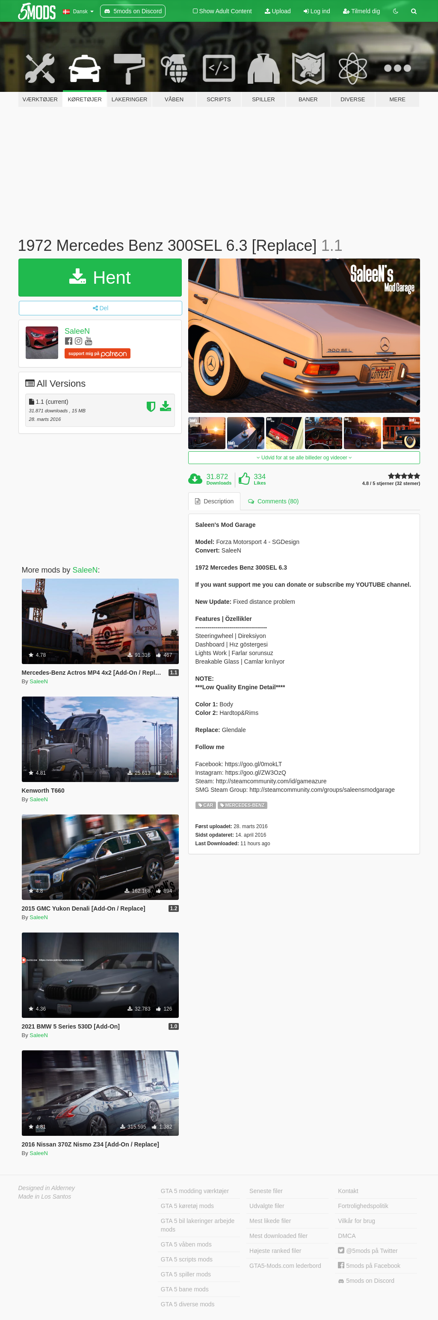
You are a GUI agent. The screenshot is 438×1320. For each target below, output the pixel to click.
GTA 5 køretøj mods (187, 1205)
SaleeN (77, 331)
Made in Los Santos (44, 1196)
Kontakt (348, 1191)
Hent (99, 278)
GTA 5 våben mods (186, 1244)
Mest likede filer (270, 1220)
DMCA (346, 1235)
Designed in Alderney (46, 1188)
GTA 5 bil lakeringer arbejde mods (198, 1225)
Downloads (219, 482)
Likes (260, 482)
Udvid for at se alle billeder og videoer (304, 458)
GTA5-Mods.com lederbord (285, 1265)
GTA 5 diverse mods (188, 1304)
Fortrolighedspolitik (363, 1205)
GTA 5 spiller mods (186, 1274)
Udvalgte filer (266, 1205)
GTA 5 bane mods (185, 1289)
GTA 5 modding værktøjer (195, 1191)
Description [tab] (214, 501)
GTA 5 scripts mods (187, 1259)
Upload (278, 11)
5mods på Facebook (369, 1266)
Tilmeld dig (361, 11)
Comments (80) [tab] (273, 501)
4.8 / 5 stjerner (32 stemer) (391, 483)
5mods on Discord (366, 1281)
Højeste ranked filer (275, 1250)
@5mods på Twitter (367, 1251)
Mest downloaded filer (278, 1235)
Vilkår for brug (356, 1220)
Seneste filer (266, 1191)
